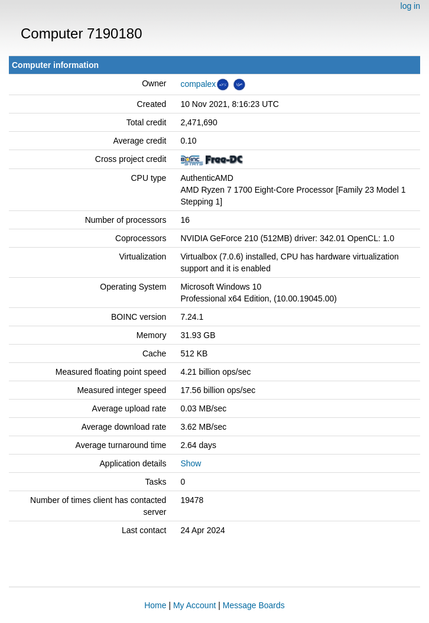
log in (410, 6)
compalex (198, 84)
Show (190, 463)
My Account (194, 605)
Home (155, 605)
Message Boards (254, 605)
